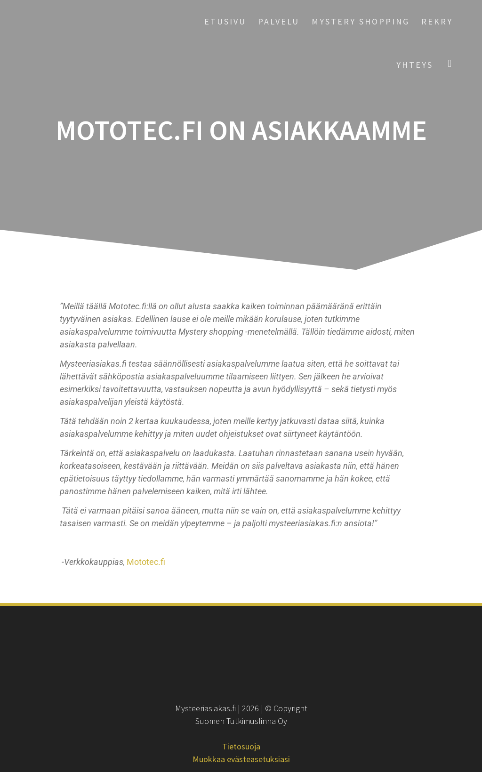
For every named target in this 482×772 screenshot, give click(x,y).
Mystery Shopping (361, 21)
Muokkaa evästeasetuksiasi (241, 759)
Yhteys (414, 64)
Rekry (437, 21)
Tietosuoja (241, 746)
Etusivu (225, 21)
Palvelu (278, 21)
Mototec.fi (146, 562)
